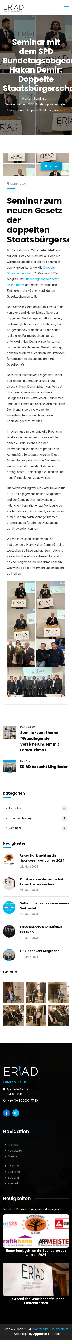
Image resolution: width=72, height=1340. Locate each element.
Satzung (13, 1178)
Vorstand (14, 1172)
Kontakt (13, 1183)
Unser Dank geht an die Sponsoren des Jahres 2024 (42, 858)
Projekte (13, 1145)
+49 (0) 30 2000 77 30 (22, 1101)
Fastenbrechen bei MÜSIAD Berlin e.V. (41, 929)
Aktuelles (37, 808)
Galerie (12, 1156)
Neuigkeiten (16, 1151)
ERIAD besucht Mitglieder (44, 766)
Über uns (14, 1166)
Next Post (25, 761)
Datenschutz (59, 1329)
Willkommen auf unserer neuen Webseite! (44, 905)
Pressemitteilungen (37, 818)
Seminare (40, 98)
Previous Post (27, 727)
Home (26, 98)
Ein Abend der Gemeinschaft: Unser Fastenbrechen (42, 882)
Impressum (41, 1329)
